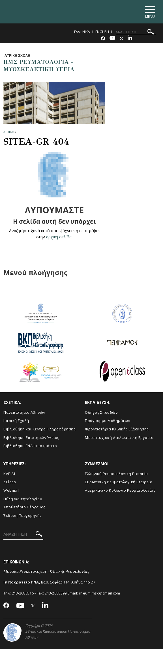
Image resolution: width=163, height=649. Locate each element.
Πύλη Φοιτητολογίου (22, 498)
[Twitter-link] (121, 38)
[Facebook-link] (103, 38)
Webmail (11, 490)
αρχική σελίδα (59, 236)
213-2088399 (56, 593)
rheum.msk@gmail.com (99, 593)
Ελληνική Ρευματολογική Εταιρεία (116, 473)
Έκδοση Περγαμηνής (22, 515)
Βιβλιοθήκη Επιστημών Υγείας (31, 437)
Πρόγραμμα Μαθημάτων (107, 420)
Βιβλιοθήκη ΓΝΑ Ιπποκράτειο (30, 445)
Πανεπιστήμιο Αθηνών (24, 412)
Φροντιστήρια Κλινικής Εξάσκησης (117, 429)
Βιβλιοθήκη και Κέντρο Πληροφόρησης (39, 429)
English (102, 31)
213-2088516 (23, 593)
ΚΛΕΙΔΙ (9, 473)
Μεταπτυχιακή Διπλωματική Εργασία (119, 437)
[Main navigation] (150, 12)
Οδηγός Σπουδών (101, 412)
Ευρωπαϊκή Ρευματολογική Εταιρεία (118, 482)
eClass (9, 482)
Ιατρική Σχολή (16, 420)
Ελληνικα (82, 31)
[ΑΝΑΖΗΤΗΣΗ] (136, 32)
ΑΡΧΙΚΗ (8, 132)
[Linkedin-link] (130, 38)
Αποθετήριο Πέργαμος (24, 507)
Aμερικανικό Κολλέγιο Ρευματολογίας (120, 490)
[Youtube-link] (112, 38)
